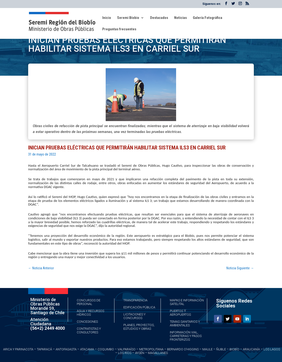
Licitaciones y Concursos (134, 316)
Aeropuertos (180, 314)
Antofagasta (66, 349)
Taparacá (44, 349)
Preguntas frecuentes (119, 29)
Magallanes (158, 353)
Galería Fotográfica (207, 18)
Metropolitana (151, 349)
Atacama (87, 349)
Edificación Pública (139, 307)
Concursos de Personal (88, 302)
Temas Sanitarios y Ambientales (185, 323)
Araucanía (251, 349)
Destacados (159, 18)
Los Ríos (124, 353)
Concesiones (87, 321)
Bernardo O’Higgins (183, 349)
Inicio (106, 18)
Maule (207, 349)
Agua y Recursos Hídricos (90, 312)
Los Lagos (272, 349)
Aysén (139, 353)
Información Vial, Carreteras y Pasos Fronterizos (186, 335)
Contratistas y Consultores (89, 330)
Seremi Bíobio (128, 18)
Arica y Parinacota (18, 349)
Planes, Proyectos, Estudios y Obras (138, 326)
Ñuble (221, 349)
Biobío (234, 349)
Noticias (180, 18)
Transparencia (135, 300)
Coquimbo (106, 349)
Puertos (176, 311)
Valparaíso (127, 349)
